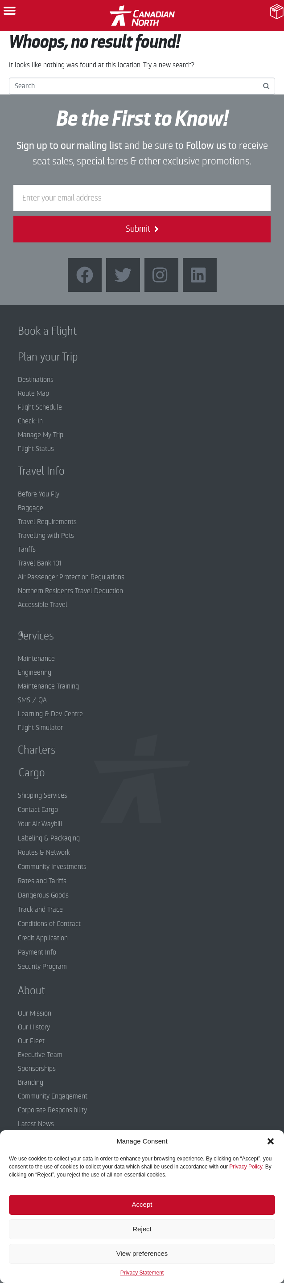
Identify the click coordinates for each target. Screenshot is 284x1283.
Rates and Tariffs (42, 881)
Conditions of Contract (49, 923)
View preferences (142, 1253)
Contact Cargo (38, 809)
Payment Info (37, 952)
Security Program (42, 966)
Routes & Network (44, 852)
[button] (270, 1141)
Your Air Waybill (40, 824)
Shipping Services (42, 795)
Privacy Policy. (246, 1167)
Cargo (25, 772)
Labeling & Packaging (49, 838)
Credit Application (43, 938)
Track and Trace (40, 909)
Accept (142, 1204)
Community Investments (52, 866)
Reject (142, 1229)
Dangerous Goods (43, 895)
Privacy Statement (142, 1273)
